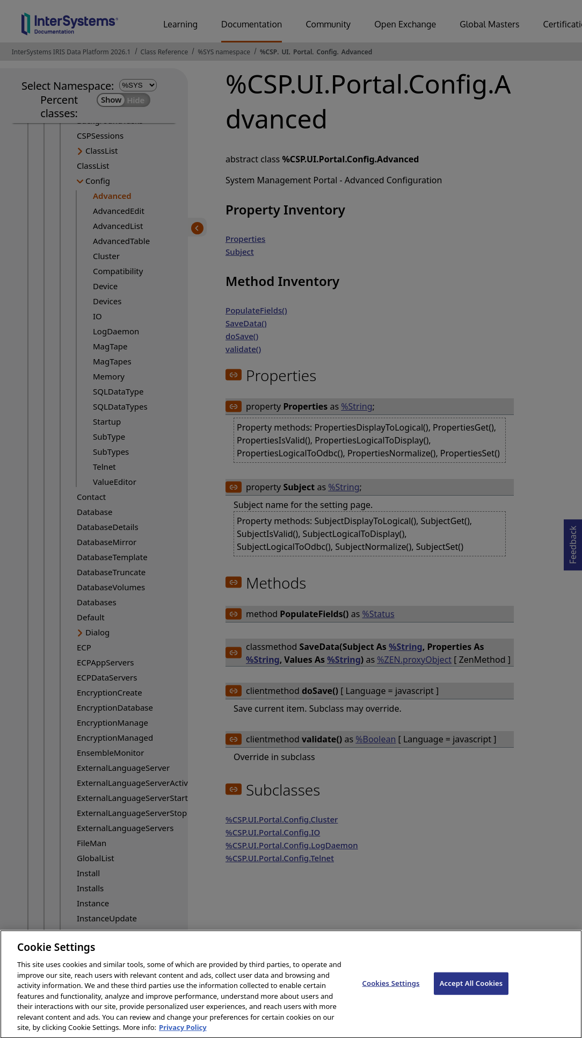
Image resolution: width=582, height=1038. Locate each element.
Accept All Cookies (471, 994)
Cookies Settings (391, 994)
